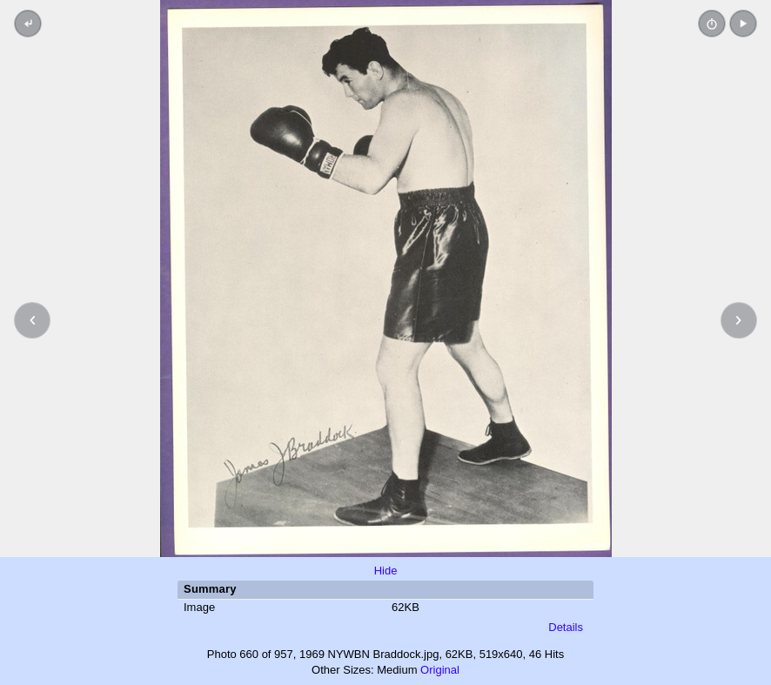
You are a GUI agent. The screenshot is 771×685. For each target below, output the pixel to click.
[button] (743, 23)
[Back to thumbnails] (28, 23)
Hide (386, 570)
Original (439, 669)
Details (565, 627)
